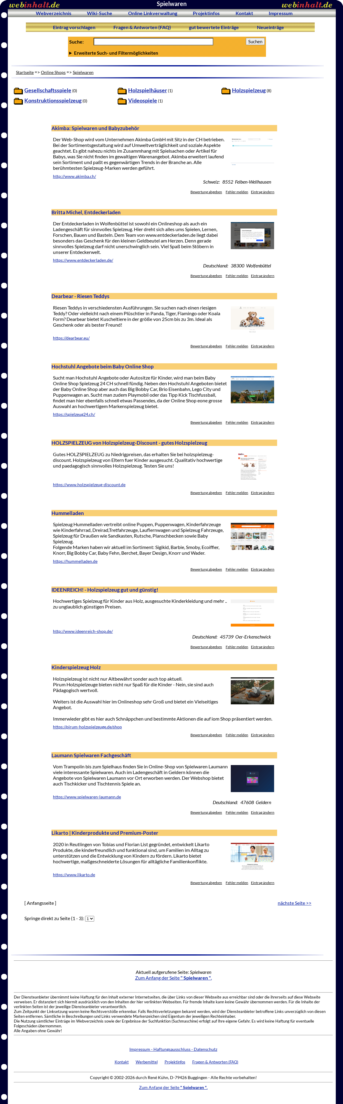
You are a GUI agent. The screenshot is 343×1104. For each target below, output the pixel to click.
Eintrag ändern (262, 192)
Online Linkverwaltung (152, 13)
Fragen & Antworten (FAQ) (142, 27)
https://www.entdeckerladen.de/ (83, 260)
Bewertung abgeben (206, 192)
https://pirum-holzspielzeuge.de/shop (87, 726)
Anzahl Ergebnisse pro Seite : (167, 53)
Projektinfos (206, 13)
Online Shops (53, 72)
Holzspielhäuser (147, 90)
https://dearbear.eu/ (71, 338)
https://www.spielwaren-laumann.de (87, 796)
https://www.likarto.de (74, 874)
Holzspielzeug (249, 90)
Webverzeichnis (53, 13)
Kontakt (244, 13)
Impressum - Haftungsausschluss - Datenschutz (173, 1049)
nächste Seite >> (294, 903)
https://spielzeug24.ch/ (74, 414)
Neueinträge (270, 27)
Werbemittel (147, 1062)
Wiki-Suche (99, 13)
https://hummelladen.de (75, 561)
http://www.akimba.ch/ (74, 176)
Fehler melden (237, 192)
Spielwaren (83, 72)
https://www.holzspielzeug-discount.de (89, 484)
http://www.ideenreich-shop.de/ (83, 631)
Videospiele (142, 100)
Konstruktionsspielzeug (53, 100)
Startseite (25, 72)
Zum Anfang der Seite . (173, 977)
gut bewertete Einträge (214, 27)
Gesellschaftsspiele (47, 90)
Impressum (280, 13)
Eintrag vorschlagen (74, 27)
